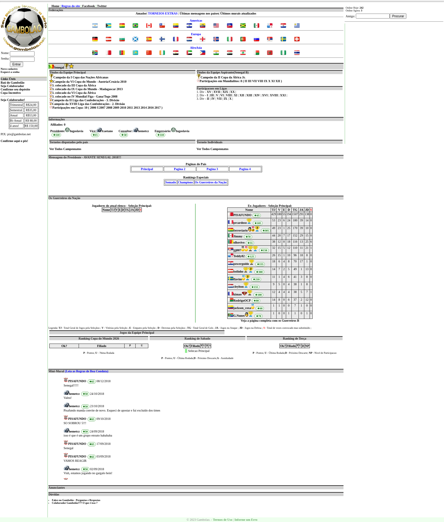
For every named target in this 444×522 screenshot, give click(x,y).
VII (254, 81)
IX (265, 81)
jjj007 (237, 250)
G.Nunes (239, 315)
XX (233, 92)
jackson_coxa (242, 308)
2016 (151, 107)
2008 (109, 107)
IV (214, 98)
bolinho (238, 271)
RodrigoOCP (242, 300)
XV (209, 92)
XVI (265, 95)
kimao (237, 294)
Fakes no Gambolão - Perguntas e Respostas (76, 500)
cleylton (238, 286)
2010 (123, 107)
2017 (157, 107)
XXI (283, 95)
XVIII (274, 95)
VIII (260, 81)
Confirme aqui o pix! (14, 141)
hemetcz (143, 131)
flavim (237, 279)
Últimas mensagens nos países (199, 13)
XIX (225, 92)
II (246, 81)
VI (222, 95)
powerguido (241, 263)
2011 (130, 107)
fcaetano (107, 131)
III (250, 81)
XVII (217, 92)
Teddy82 (239, 256)
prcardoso (240, 222)
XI (273, 81)
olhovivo (239, 242)
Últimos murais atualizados (238, 13)
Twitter (102, 6)
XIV (257, 95)
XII (277, 81)
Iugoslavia (182, 131)
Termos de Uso (222, 519)
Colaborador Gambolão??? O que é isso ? (74, 503)
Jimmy (237, 236)
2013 (137, 107)
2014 (144, 107)
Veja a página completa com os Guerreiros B (270, 320)
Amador (141, 13)
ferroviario (240, 230)
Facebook (88, 6)
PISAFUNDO (242, 215)
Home (55, 6)
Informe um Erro (245, 519)
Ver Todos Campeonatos (65, 149)
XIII (249, 95)
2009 (116, 107)
